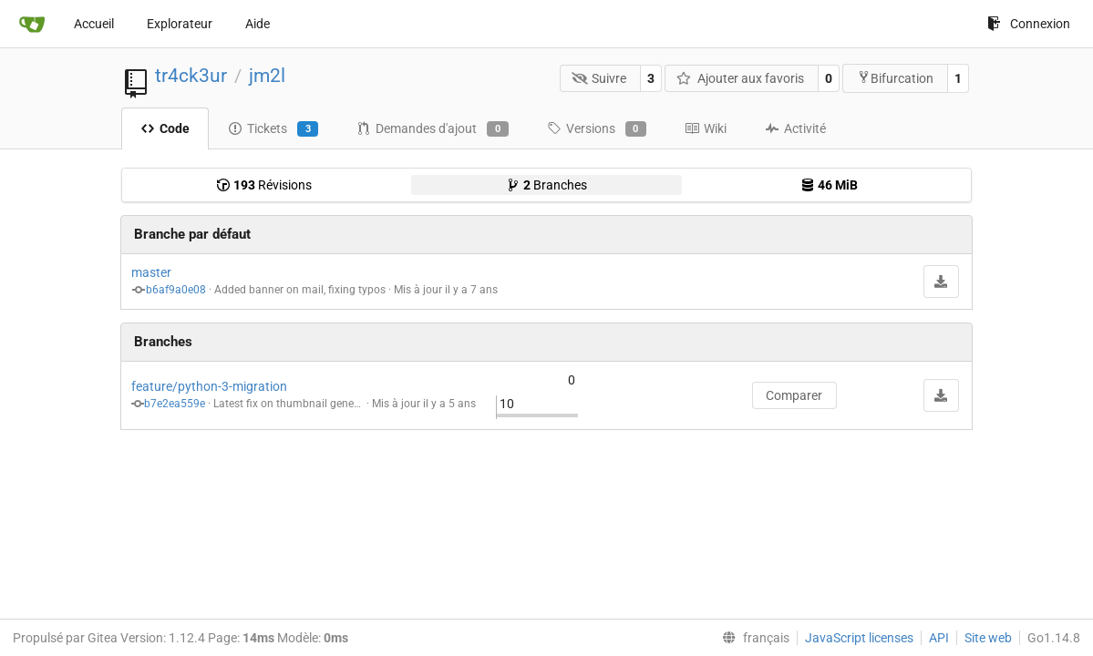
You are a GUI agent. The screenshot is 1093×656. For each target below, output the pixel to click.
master (151, 272)
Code (165, 128)
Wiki (706, 128)
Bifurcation (895, 78)
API (939, 637)
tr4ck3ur (191, 76)
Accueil (94, 23)
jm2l (267, 76)
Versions (596, 129)
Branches (546, 185)
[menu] (752, 638)
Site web (988, 637)
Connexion (1028, 23)
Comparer (794, 395)
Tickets (273, 129)
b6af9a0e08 (176, 289)
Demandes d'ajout (432, 129)
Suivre (599, 78)
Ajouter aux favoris (740, 78)
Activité (795, 128)
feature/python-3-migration (209, 386)
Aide (257, 23)
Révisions (264, 185)
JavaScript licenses (859, 637)
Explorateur (179, 23)
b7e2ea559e (174, 403)
